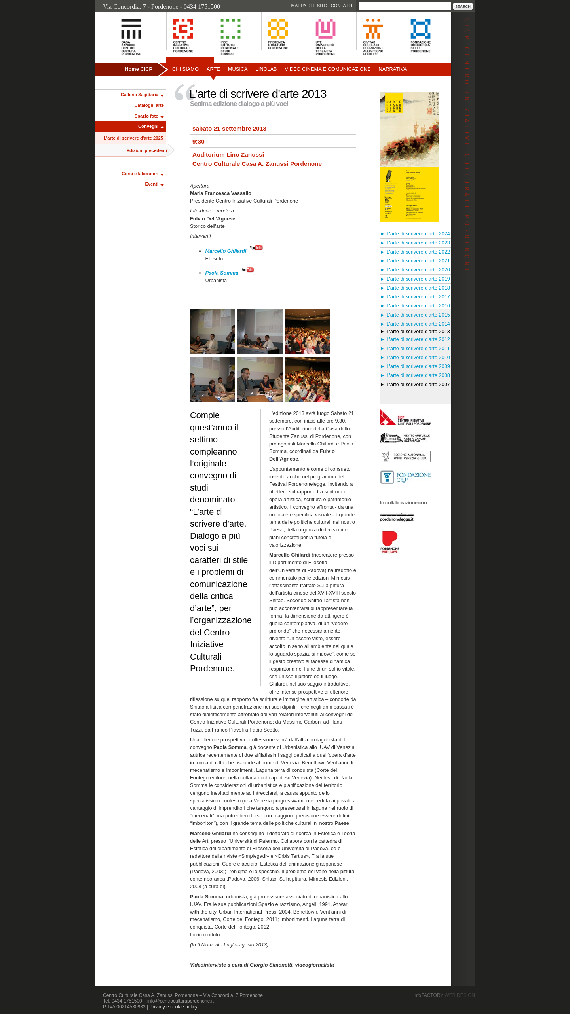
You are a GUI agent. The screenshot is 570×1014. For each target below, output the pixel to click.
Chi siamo (185, 69)
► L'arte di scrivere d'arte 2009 (415, 366)
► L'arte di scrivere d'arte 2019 (415, 279)
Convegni (148, 126)
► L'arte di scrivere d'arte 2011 (415, 348)
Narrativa (392, 69)
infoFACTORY (444, 995)
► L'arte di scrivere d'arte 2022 (415, 252)
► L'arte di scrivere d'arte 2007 (415, 384)
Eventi (151, 184)
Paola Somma (221, 273)
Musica (238, 69)
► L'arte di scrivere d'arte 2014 (415, 324)
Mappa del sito (309, 5)
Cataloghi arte (149, 105)
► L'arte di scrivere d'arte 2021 (415, 260)
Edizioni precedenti (146, 150)
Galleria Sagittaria (139, 94)
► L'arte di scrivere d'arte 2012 (415, 339)
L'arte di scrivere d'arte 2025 (133, 138)
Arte (213, 69)
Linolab (266, 69)
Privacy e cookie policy (173, 1007)
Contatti (341, 5)
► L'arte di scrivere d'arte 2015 (415, 315)
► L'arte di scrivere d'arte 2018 (415, 288)
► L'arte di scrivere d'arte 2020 (415, 270)
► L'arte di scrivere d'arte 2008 (415, 375)
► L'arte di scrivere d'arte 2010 (415, 357)
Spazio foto (146, 116)
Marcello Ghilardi (225, 251)
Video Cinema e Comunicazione (328, 69)
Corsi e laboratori (140, 173)
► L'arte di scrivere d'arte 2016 (415, 306)
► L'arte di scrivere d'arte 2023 (415, 243)
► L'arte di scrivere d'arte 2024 (415, 234)
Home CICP (138, 69)
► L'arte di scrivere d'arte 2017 (415, 296)
